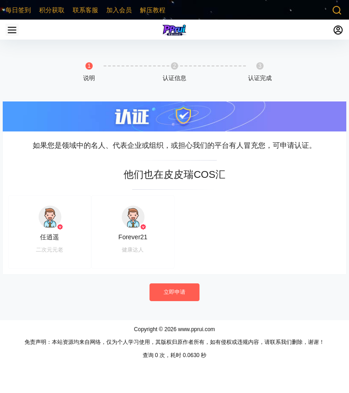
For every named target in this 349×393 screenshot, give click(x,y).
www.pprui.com (195, 329)
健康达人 (133, 250)
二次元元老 (49, 250)
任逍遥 (49, 237)
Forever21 (133, 237)
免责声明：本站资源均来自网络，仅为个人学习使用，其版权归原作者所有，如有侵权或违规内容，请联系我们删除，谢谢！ (174, 342)
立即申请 (174, 292)
